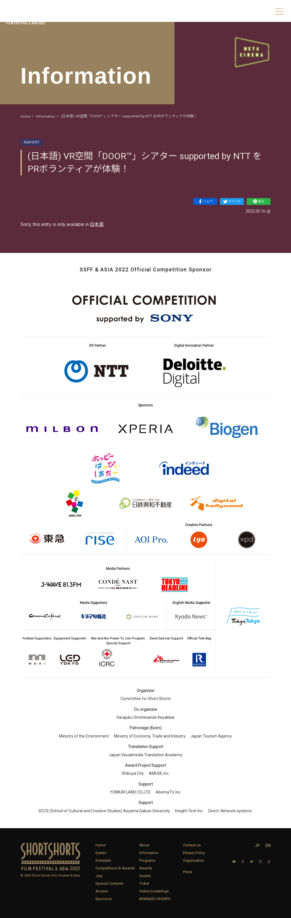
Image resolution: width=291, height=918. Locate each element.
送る (258, 201)
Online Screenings (154, 891)
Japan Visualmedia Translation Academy (145, 755)
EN (268, 845)
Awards (145, 868)
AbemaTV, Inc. (168, 792)
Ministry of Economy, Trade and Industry (150, 736)
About (144, 845)
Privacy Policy (194, 853)
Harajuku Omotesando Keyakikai (145, 717)
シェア (205, 201)
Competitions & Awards (115, 868)
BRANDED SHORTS (155, 899)
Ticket (144, 883)
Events (100, 853)
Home (100, 845)
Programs (147, 860)
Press (187, 872)
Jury (98, 876)
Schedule (103, 860)
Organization (193, 860)
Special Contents (109, 883)
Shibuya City (133, 773)
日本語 (96, 224)
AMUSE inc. (159, 773)
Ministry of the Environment (84, 736)
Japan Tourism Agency (211, 736)
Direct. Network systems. (230, 811)
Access (101, 891)
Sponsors (103, 899)
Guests (145, 876)
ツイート (232, 201)
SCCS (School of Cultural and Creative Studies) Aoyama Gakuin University (104, 811)
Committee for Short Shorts (145, 698)
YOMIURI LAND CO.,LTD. (130, 792)
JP (257, 845)
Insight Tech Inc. (189, 811)
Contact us (192, 845)
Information (148, 853)
